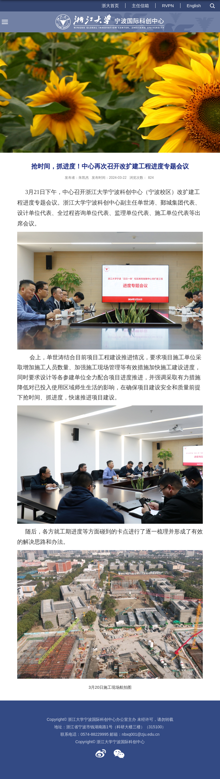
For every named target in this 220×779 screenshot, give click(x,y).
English (194, 5)
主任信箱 (140, 5)
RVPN (168, 5)
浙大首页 (110, 5)
